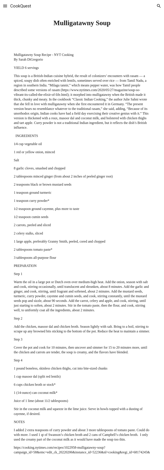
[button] (5, 6)
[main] (82, 23)
